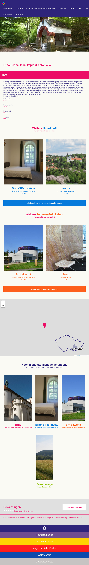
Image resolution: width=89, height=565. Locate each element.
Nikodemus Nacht (44, 541)
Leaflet (76, 355)
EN (80, 8)
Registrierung (7, 14)
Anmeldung (19, 14)
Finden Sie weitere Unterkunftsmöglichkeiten (44, 203)
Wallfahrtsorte (8, 8)
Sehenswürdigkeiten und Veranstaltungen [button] (41, 8)
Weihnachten (44, 555)
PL (84, 8)
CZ (77, 8)
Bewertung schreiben (74, 507)
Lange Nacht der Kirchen (44, 548)
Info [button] (72, 8)
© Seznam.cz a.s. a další (83, 355)
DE (87, 8)
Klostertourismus (44, 535)
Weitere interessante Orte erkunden (44, 289)
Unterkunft (19, 8)
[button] (44, 325)
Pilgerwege (62, 8)
